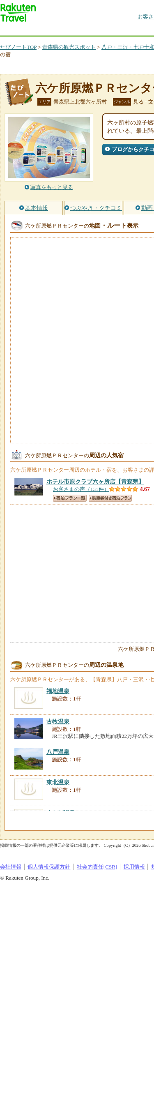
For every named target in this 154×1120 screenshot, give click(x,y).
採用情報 (134, 867)
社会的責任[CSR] (97, 867)
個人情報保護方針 (49, 867)
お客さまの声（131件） (81, 489)
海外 (62, 31)
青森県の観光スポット (69, 47)
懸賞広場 (96, 31)
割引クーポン (129, 31)
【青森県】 (95, 481)
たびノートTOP (18, 47)
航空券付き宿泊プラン (110, 498)
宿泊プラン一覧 (70, 498)
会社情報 (10, 867)
